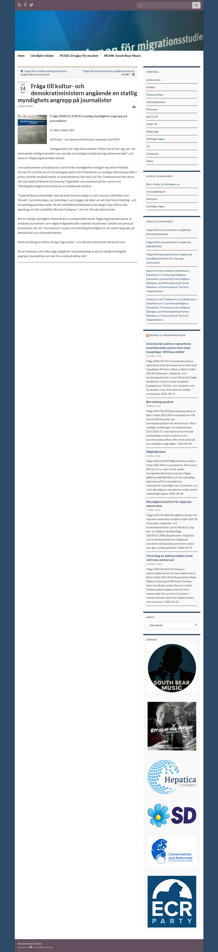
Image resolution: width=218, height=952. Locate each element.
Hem (21, 55)
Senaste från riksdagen (167, 335)
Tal (148, 146)
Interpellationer (155, 102)
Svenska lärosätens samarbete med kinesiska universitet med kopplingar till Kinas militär (168, 348)
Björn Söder (27, 106)
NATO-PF (152, 116)
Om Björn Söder (42, 55)
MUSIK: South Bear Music (122, 55)
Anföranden (153, 79)
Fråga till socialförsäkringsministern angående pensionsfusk (44, 72)
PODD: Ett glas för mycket (79, 55)
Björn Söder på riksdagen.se (163, 184)
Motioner (152, 109)
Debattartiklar (154, 94)
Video (149, 161)
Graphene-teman (44, 947)
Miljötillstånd (155, 451)
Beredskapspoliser (160, 402)
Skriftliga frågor (155, 139)
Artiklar (150, 87)
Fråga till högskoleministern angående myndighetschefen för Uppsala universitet (169, 258)
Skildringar (152, 131)
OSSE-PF (151, 124)
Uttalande (152, 153)
